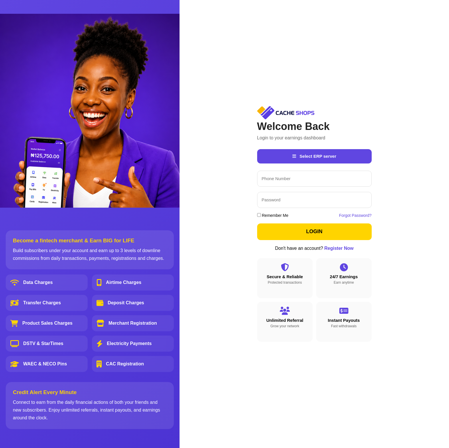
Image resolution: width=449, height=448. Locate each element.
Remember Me (272, 215)
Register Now (339, 248)
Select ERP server (314, 156)
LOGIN (314, 231)
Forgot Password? (355, 215)
